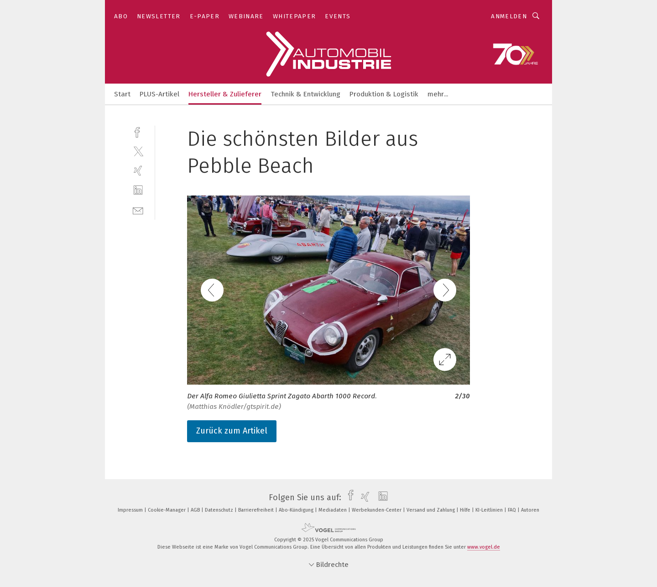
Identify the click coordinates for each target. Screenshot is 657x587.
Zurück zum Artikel (231, 431)
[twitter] (138, 151)
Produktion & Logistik (383, 94)
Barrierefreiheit (256, 510)
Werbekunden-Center (377, 510)
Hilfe (466, 510)
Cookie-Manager (167, 510)
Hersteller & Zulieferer (224, 94)
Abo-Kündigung (297, 510)
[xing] (138, 170)
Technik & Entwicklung (305, 94)
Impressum (131, 510)
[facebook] (138, 131)
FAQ (512, 510)
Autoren (530, 510)
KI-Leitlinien (489, 510)
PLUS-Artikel (159, 94)
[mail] (138, 210)
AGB (196, 510)
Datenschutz (220, 510)
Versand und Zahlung (431, 510)
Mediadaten (333, 510)
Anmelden (509, 16)
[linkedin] (138, 190)
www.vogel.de (483, 547)
